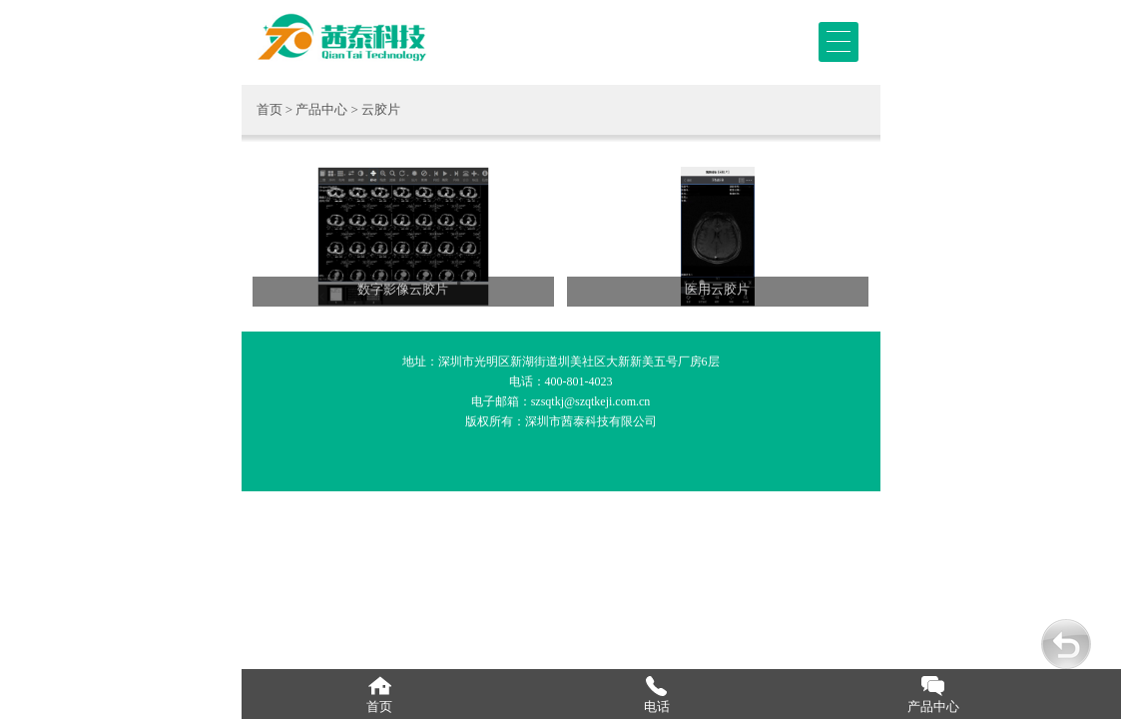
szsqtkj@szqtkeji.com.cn (591, 401)
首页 (269, 109)
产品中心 (933, 706)
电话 (657, 706)
